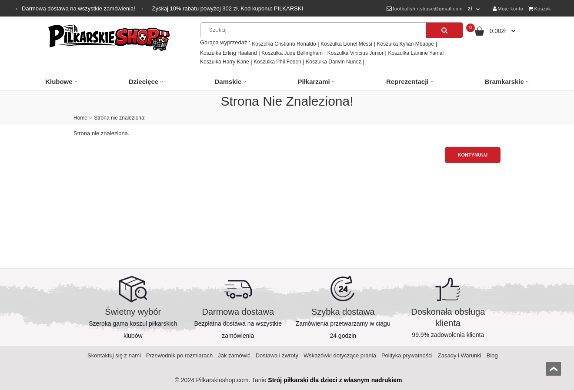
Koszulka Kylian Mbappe (405, 44)
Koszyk (539, 8)
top (553, 371)
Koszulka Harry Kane (224, 62)
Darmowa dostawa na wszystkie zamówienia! (79, 8)
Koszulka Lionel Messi (346, 44)
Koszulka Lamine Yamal (416, 53)
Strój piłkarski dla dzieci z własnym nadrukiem (335, 380)
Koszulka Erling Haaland (228, 53)
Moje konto (508, 8)
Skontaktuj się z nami (114, 355)
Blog (492, 355)
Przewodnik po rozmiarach (179, 355)
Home (80, 118)
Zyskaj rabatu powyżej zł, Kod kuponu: (227, 8)
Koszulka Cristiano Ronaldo (284, 44)
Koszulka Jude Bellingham (292, 53)
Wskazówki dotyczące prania (340, 355)
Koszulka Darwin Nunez (333, 62)
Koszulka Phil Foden (277, 62)
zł (470, 9)
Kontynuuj (472, 154)
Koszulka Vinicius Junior (355, 53)
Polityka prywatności (407, 355)
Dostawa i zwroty (277, 355)
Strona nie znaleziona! (120, 118)
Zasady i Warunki (459, 355)
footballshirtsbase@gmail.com (425, 8)
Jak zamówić (234, 355)
